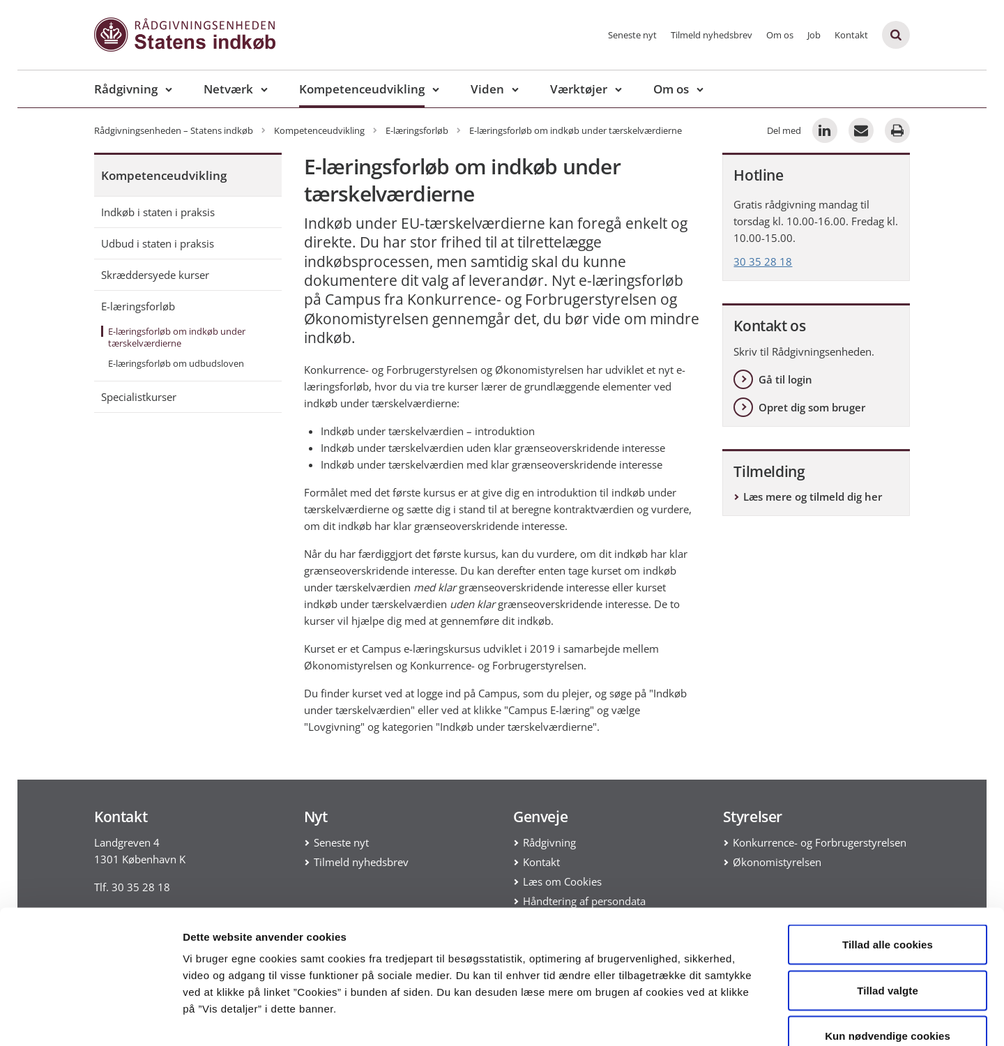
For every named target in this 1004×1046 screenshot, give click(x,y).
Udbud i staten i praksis (157, 243)
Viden (487, 89)
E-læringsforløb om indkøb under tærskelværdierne (176, 337)
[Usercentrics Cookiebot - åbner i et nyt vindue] (90, 1018)
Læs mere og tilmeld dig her (812, 496)
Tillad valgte (887, 909)
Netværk (228, 89)
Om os (779, 35)
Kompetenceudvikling (362, 89)
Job (814, 35)
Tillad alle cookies (887, 863)
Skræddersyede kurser (155, 275)
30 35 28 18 (762, 261)
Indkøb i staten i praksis (158, 212)
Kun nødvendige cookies (887, 954)
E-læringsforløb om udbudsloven (176, 363)
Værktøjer (578, 89)
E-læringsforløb (138, 306)
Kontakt (851, 35)
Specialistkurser (138, 397)
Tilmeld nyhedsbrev (711, 35)
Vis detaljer (725, 1018)
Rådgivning (126, 89)
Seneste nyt (632, 35)
